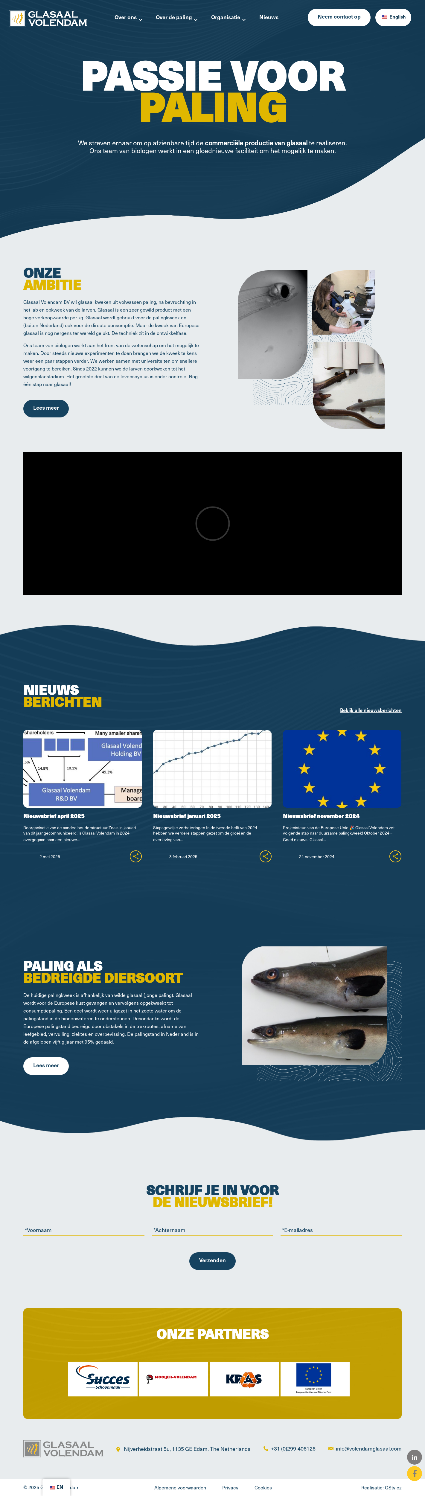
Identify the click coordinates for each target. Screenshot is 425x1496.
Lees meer (46, 408)
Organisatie (225, 18)
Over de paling (174, 18)
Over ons (126, 18)
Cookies (263, 1487)
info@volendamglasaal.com (369, 1448)
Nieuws (268, 18)
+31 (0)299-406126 (293, 1448)
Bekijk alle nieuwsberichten (371, 710)
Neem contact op (339, 17)
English (394, 17)
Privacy (230, 1487)
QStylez (393, 1487)
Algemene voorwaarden (180, 1487)
